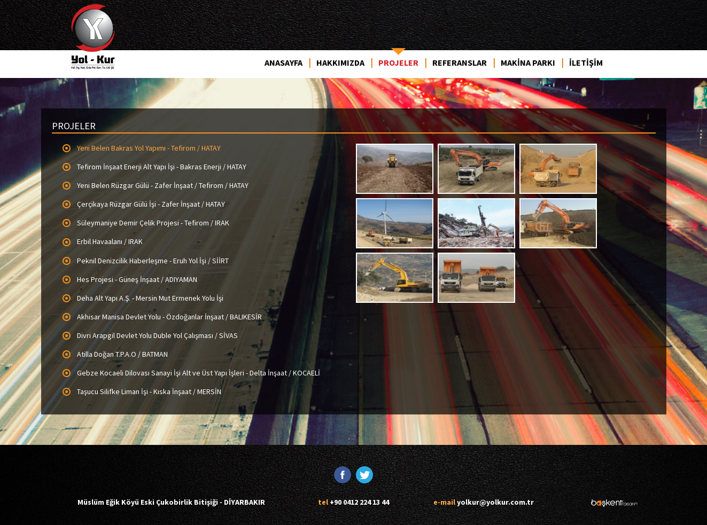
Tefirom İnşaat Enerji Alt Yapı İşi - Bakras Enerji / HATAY (161, 166)
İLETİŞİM (586, 62)
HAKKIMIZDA (340, 62)
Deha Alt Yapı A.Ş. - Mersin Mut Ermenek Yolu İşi (150, 298)
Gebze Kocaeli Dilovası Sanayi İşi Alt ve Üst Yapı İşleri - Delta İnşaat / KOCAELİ (198, 373)
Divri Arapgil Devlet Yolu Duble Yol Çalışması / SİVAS (157, 335)
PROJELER (398, 62)
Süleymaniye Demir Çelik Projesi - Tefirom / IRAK (153, 223)
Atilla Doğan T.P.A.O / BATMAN (122, 354)
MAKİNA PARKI (528, 62)
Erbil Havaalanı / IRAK (110, 241)
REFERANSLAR (459, 62)
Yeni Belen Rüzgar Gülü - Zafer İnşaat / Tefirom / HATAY (162, 185)
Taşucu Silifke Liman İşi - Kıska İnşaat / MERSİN (149, 391)
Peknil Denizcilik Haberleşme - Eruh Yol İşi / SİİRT (153, 260)
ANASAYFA (283, 62)
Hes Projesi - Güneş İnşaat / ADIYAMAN (137, 279)
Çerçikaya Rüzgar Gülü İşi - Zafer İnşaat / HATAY (151, 204)
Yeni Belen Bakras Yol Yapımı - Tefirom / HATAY (149, 148)
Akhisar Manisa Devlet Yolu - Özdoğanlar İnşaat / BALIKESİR (169, 317)
